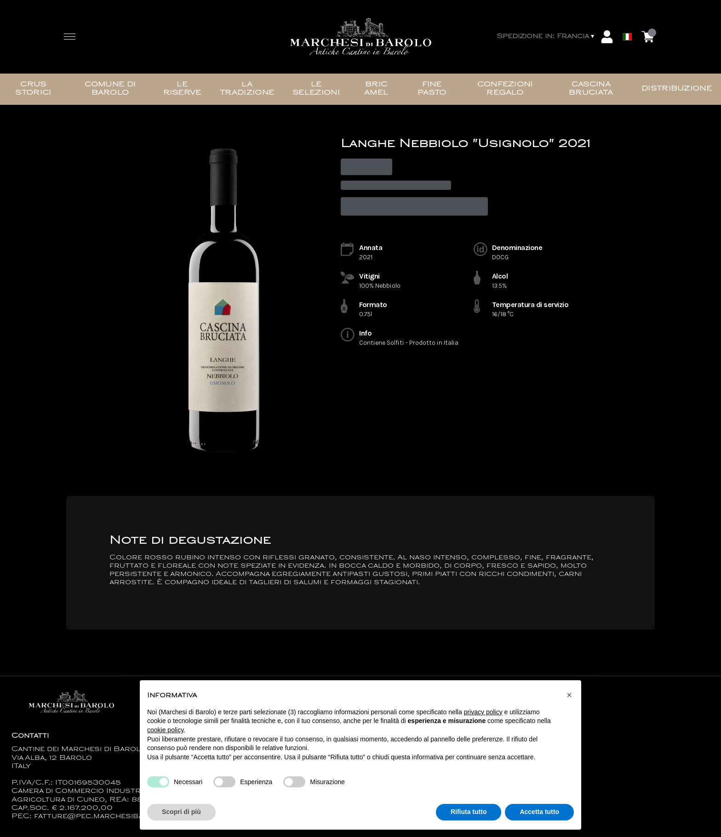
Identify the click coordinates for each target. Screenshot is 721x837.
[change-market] (546, 37)
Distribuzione (676, 88)
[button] (569, 695)
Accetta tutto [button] (539, 811)
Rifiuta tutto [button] (469, 811)
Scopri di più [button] (181, 811)
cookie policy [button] (165, 730)
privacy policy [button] (483, 712)
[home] (360, 37)
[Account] (607, 36)
